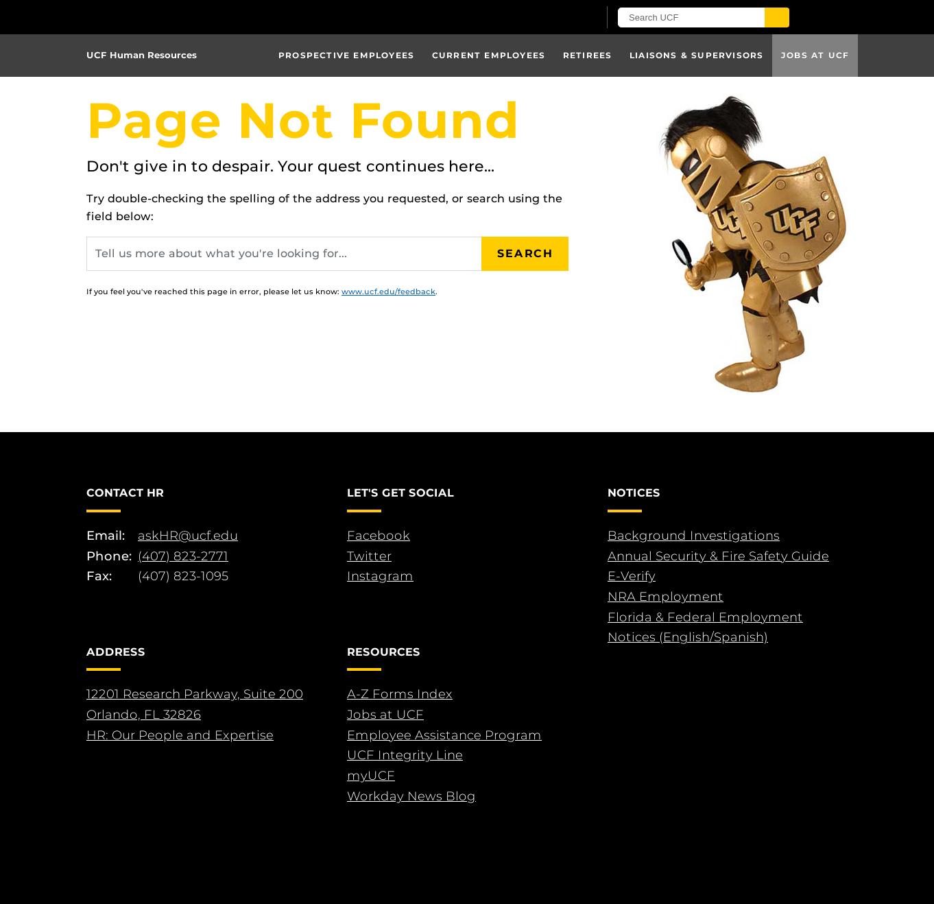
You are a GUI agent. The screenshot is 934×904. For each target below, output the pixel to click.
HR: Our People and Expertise (180, 735)
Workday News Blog (411, 796)
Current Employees (488, 55)
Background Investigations (694, 535)
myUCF (371, 775)
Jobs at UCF (815, 55)
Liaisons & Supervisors (696, 55)
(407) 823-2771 (183, 556)
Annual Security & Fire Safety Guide (718, 556)
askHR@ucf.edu (188, 535)
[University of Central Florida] (246, 16)
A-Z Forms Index (400, 694)
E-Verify (632, 576)
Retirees (587, 55)
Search (525, 253)
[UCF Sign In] (554, 17)
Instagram (380, 576)
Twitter (369, 556)
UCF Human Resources (141, 54)
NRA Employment (665, 596)
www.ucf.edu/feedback (388, 291)
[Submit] (777, 17)
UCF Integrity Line (405, 755)
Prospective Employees (346, 55)
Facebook (378, 535)
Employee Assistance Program (444, 735)
